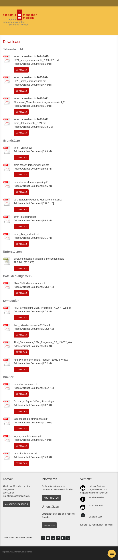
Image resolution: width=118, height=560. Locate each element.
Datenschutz (18, 551)
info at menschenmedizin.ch (16, 496)
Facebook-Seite (96, 497)
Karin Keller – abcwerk (102, 525)
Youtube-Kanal (95, 505)
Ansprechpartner (16, 504)
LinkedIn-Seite (95, 517)
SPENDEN (49, 525)
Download (21, 70)
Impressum (7, 551)
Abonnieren (51, 498)
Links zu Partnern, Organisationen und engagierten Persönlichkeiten (94, 489)
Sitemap (28, 551)
